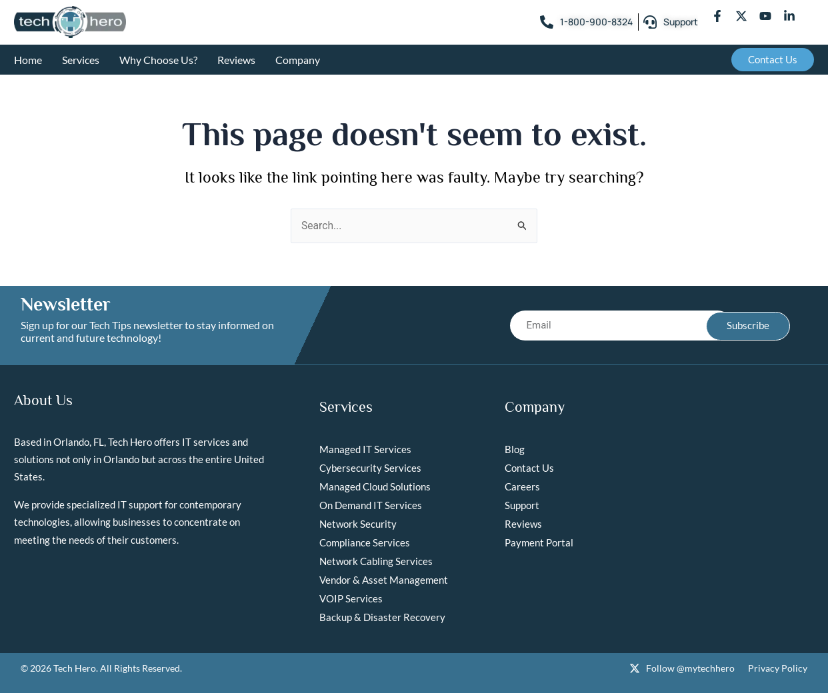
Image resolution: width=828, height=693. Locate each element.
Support (522, 505)
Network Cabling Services (376, 561)
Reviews (236, 59)
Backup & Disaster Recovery (382, 617)
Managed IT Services (365, 449)
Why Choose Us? (158, 59)
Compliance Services (364, 542)
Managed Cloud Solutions (375, 486)
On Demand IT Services (370, 505)
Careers (522, 486)
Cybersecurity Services (370, 468)
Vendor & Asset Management (383, 580)
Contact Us (529, 468)
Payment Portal (539, 542)
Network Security (358, 524)
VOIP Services (351, 598)
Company (297, 59)
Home (28, 59)
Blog (515, 449)
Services (80, 59)
